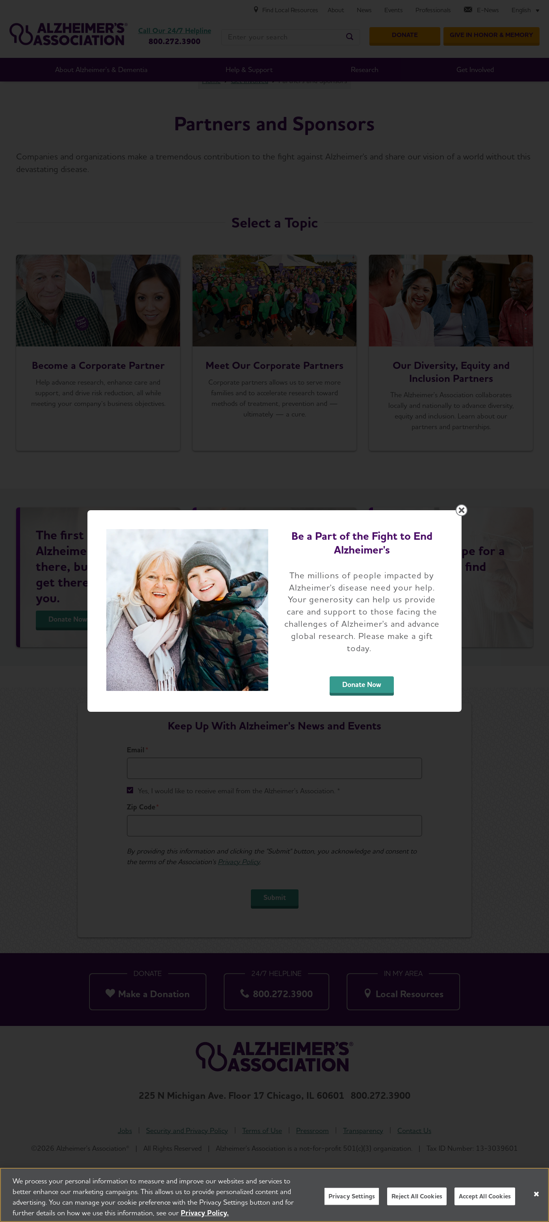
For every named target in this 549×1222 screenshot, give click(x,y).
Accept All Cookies (485, 1196)
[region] (274, 1195)
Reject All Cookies (416, 1196)
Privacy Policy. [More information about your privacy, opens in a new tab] (205, 1213)
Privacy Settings (351, 1196)
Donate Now (361, 684)
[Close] (536, 1194)
